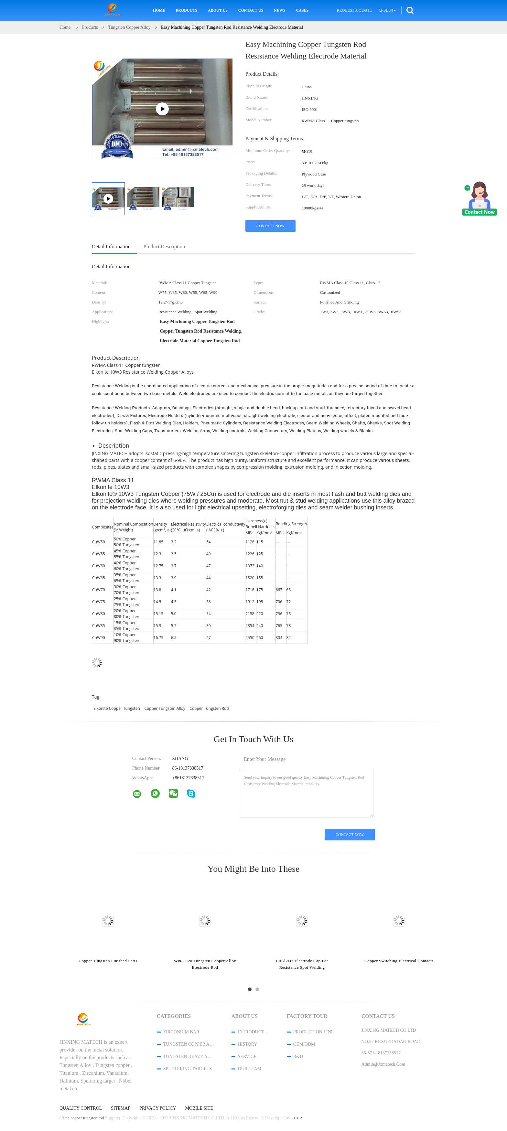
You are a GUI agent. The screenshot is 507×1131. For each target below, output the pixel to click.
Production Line (313, 1032)
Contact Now (270, 226)
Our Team (249, 1068)
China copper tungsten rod (81, 1117)
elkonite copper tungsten (116, 708)
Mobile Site (199, 1108)
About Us (218, 10)
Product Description (164, 246)
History (247, 1044)
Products (186, 10)
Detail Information (111, 246)
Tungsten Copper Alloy (188, 1044)
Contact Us (250, 10)
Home (159, 10)
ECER (296, 1117)
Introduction (254, 1032)
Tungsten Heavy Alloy (188, 1056)
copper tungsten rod (209, 708)
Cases (302, 10)
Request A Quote (354, 10)
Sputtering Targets (187, 1068)
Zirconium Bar (181, 1032)
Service (247, 1056)
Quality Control (80, 1108)
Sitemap (120, 1108)
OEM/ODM (304, 1044)
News (279, 10)
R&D (298, 1056)
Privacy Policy (157, 1108)
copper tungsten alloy (165, 708)
